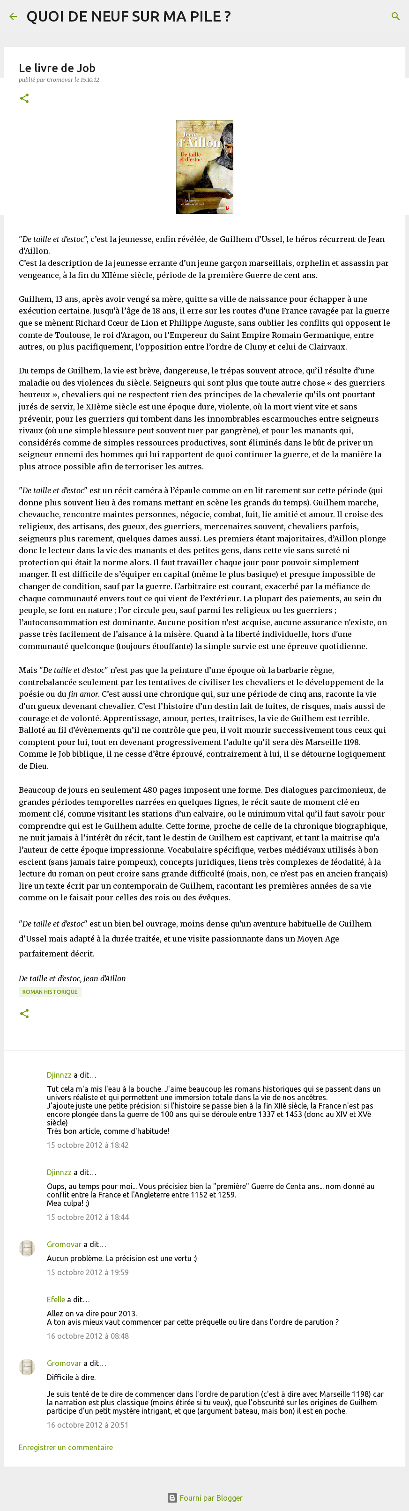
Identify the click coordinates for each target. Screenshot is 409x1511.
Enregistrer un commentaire (66, 1447)
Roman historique (50, 992)
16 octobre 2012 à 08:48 (88, 1336)
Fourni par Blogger (205, 1498)
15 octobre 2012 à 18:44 (88, 1217)
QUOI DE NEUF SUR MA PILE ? (128, 15)
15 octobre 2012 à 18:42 (88, 1145)
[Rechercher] (396, 16)
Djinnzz (59, 1075)
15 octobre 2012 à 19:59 (88, 1272)
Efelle (56, 1299)
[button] (24, 99)
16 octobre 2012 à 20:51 (88, 1425)
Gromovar (64, 1244)
